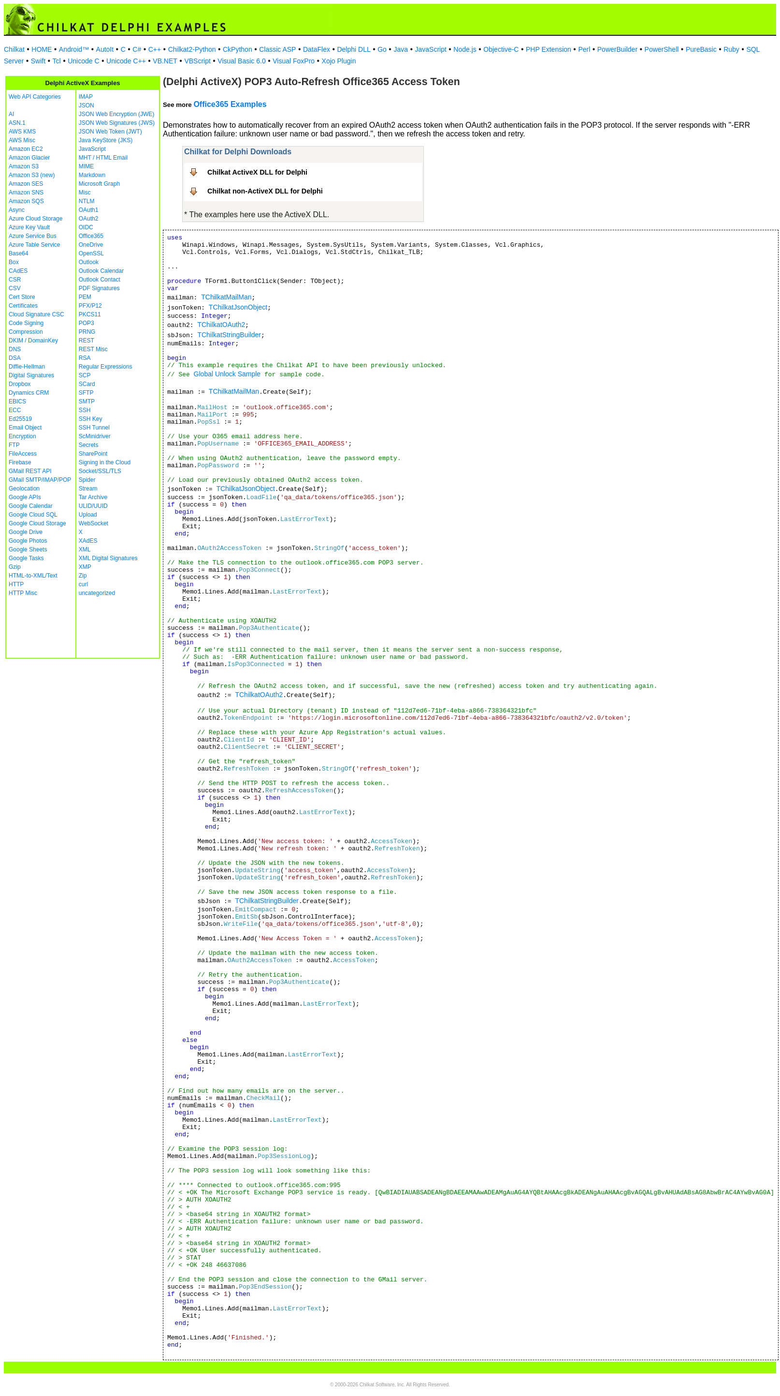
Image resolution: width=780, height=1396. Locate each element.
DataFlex (316, 49)
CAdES (18, 270)
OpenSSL (91, 253)
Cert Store (22, 297)
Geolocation (24, 488)
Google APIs (25, 497)
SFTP (86, 392)
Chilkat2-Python (192, 49)
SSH (85, 410)
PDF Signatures (99, 288)
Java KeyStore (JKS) (105, 140)
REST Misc (93, 349)
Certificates (23, 305)
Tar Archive (93, 497)
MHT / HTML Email (103, 157)
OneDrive (91, 244)
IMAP (86, 96)
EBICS (17, 401)
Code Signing (26, 323)
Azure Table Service (34, 244)
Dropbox (19, 384)
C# (136, 49)
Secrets (89, 445)
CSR (15, 279)
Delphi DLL (353, 49)
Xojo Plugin (339, 61)
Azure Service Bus (33, 236)
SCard (87, 384)
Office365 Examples (229, 104)
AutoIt (105, 49)
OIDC (86, 227)
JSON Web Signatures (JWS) (117, 122)
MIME (86, 166)
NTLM (87, 201)
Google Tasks (26, 558)
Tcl (57, 61)
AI (11, 114)
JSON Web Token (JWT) (110, 131)
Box (14, 262)
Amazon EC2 (26, 149)
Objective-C (501, 49)
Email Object (25, 427)
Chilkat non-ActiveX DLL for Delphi (265, 191)
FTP (14, 445)
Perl (584, 49)
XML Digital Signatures (108, 558)
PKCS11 (90, 314)
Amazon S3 (24, 166)
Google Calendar (31, 506)
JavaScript (431, 49)
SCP (85, 375)
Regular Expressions (105, 366)
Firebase (20, 462)
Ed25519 (20, 419)
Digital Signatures (31, 375)
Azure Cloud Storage (35, 218)
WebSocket (93, 523)
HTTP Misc (23, 593)
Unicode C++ (126, 61)
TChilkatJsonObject (238, 307)
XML (85, 549)
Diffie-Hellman (27, 366)
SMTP (87, 401)
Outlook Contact (99, 279)
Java (400, 49)
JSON (86, 105)
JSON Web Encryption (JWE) (116, 114)
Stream (88, 488)
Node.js (464, 49)
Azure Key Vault (29, 227)
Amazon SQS (26, 201)
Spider (87, 479)
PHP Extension (548, 49)
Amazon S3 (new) (32, 175)
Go (382, 49)
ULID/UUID (93, 506)
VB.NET (165, 61)
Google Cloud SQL (33, 514)
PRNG (87, 331)
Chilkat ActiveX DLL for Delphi (257, 172)
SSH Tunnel (94, 427)
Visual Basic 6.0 (241, 61)
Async (17, 210)
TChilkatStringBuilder (229, 335)
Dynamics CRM (29, 392)
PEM (85, 297)
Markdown (92, 175)
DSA (15, 358)
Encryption (22, 436)
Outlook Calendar (101, 270)
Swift (38, 61)
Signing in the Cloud (104, 462)
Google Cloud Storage (37, 523)
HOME (41, 49)
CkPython (237, 49)
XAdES (88, 540)
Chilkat (14, 49)
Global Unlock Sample (227, 374)
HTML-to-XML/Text (33, 575)
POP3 (86, 323)
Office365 (91, 236)
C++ (154, 49)
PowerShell (662, 49)
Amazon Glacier (29, 157)
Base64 (19, 253)
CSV (15, 288)
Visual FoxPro (294, 61)
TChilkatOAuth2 (221, 324)
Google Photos (28, 540)
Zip (83, 575)
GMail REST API (30, 471)
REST (86, 340)
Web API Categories (35, 96)
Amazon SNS (26, 192)
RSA (85, 358)
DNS (15, 349)
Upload (88, 514)
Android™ (74, 49)
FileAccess (23, 453)
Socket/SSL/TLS (100, 471)
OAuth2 (89, 218)
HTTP (16, 584)
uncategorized (97, 593)
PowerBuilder (617, 49)
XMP (85, 567)
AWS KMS (22, 131)
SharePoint (93, 453)
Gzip (15, 567)
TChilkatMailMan (226, 297)
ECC (15, 410)
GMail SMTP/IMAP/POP (40, 479)
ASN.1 (17, 122)
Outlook (89, 262)
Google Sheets (28, 549)
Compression (26, 331)
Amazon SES (26, 183)
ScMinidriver (95, 436)
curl (83, 584)
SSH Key (90, 419)
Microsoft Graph (99, 183)
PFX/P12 (90, 305)
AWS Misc (22, 140)
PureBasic (701, 49)
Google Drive (26, 532)
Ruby (731, 49)
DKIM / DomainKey (33, 340)
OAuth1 (89, 210)
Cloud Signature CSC (36, 314)
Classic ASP (277, 49)
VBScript (197, 61)
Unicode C (83, 61)
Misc (85, 192)
